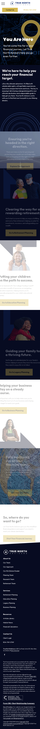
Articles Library (8, 618)
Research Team (8, 579)
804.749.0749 (15, 650)
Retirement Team (9, 583)
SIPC (35, 676)
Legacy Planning (9, 603)
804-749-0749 (30, 10)
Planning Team (8, 575)
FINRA (31, 676)
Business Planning (9, 607)
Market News (8, 623)
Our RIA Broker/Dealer (11, 571)
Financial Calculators (10, 627)
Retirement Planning (10, 595)
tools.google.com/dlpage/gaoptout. (13, 718)
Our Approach (8, 567)
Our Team (6, 563)
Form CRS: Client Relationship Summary (19, 703)
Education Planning (10, 599)
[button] (10, 10)
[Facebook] (4, 654)
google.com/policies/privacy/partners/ (22, 714)
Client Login (7, 638)
